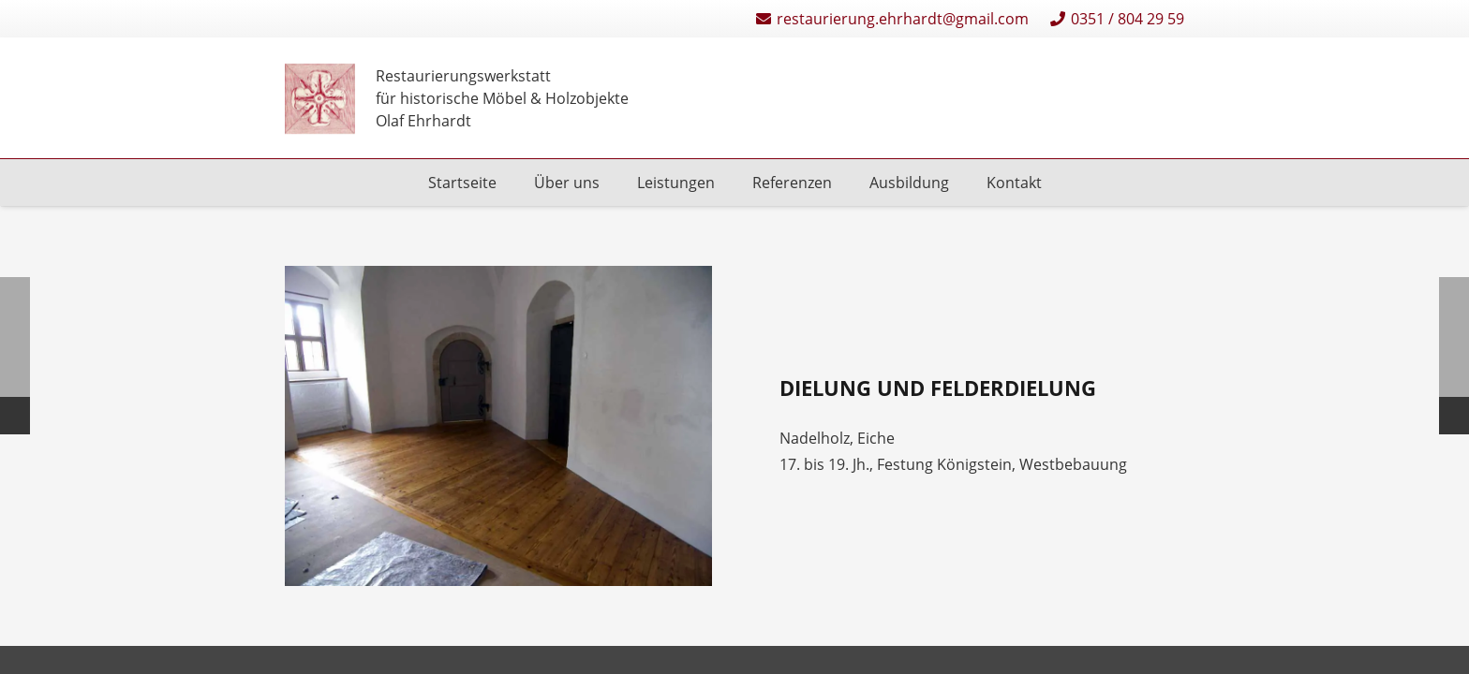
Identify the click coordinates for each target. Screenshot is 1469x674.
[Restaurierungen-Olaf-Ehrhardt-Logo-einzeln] (320, 99)
